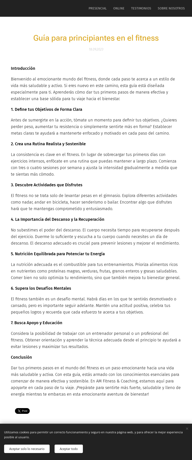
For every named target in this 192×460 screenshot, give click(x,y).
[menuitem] (99, 8)
